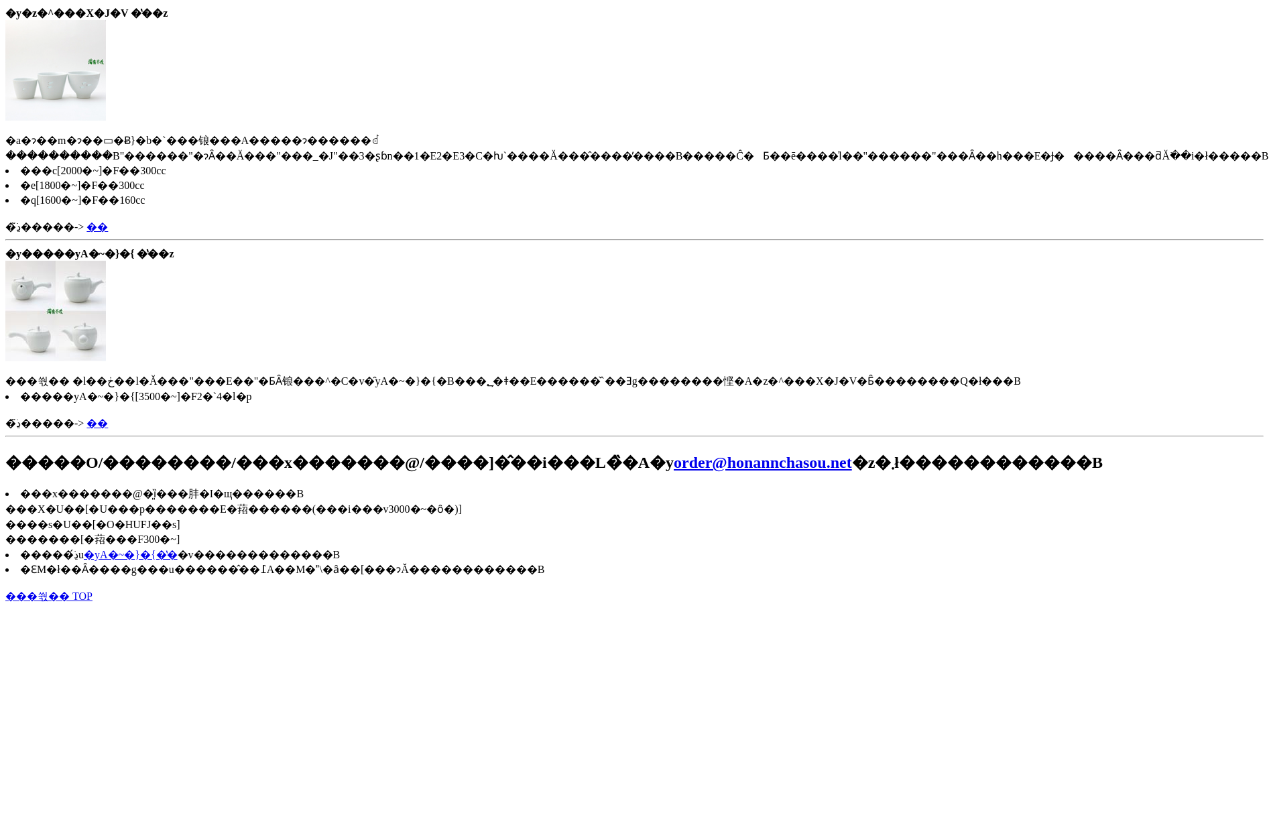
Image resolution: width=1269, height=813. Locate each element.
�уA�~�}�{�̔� (131, 554)
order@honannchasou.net (763, 462)
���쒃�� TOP (49, 596)
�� (97, 227)
